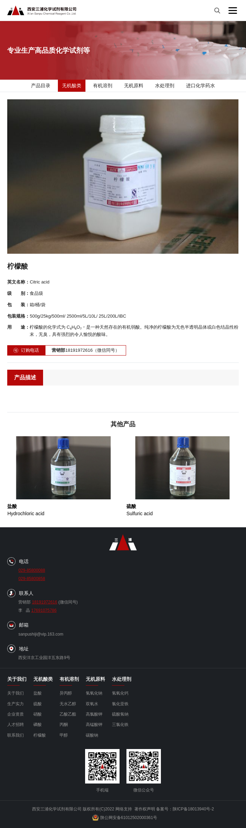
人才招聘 (15, 724)
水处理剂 (164, 85)
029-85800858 (31, 578)
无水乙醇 (68, 703)
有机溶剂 (102, 85)
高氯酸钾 (94, 714)
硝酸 (37, 714)
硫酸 (37, 703)
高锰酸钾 (94, 724)
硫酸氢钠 (120, 714)
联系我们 (15, 735)
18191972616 (44, 602)
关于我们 (15, 693)
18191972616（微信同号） (86, 350)
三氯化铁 (120, 724)
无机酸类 (71, 85)
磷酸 (37, 724)
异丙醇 (66, 693)
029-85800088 (31, 570)
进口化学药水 (200, 85)
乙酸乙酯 (68, 714)
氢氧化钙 (120, 693)
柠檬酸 (39, 735)
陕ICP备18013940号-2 (193, 809)
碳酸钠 (92, 735)
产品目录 (40, 85)
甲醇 (64, 735)
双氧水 (92, 703)
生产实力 (15, 703)
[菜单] (233, 11)
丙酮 (64, 724)
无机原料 (133, 85)
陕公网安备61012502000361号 (124, 818)
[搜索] (217, 10)
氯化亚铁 (120, 703)
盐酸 (37, 693)
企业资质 (15, 714)
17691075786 (44, 610)
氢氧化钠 (94, 693)
